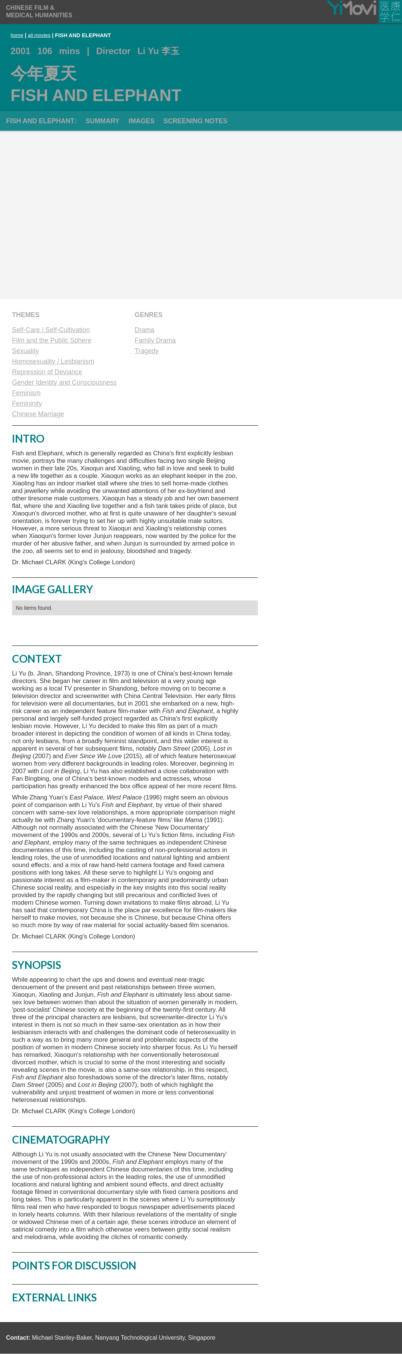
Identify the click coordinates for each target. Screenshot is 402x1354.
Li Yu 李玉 (158, 51)
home (17, 35)
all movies (39, 35)
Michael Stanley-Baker (62, 1337)
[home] (39, 11)
